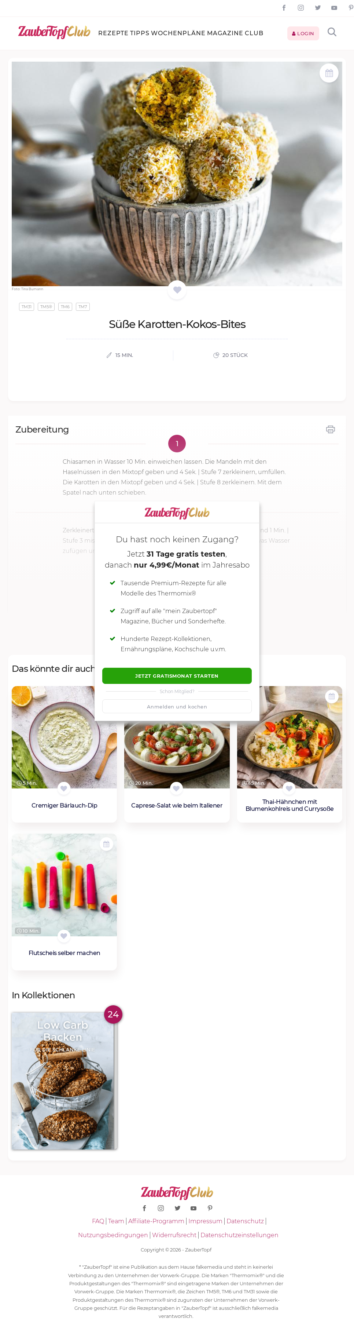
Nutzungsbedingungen (113, 1235)
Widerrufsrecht (174, 1235)
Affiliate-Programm (156, 1221)
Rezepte (113, 33)
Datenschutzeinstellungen (239, 1235)
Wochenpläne (178, 33)
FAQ (98, 1221)
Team (116, 1221)
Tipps (140, 33)
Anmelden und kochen (177, 707)
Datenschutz (245, 1221)
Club (254, 33)
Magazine (225, 33)
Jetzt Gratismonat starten (177, 676)
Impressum (205, 1221)
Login (303, 33)
